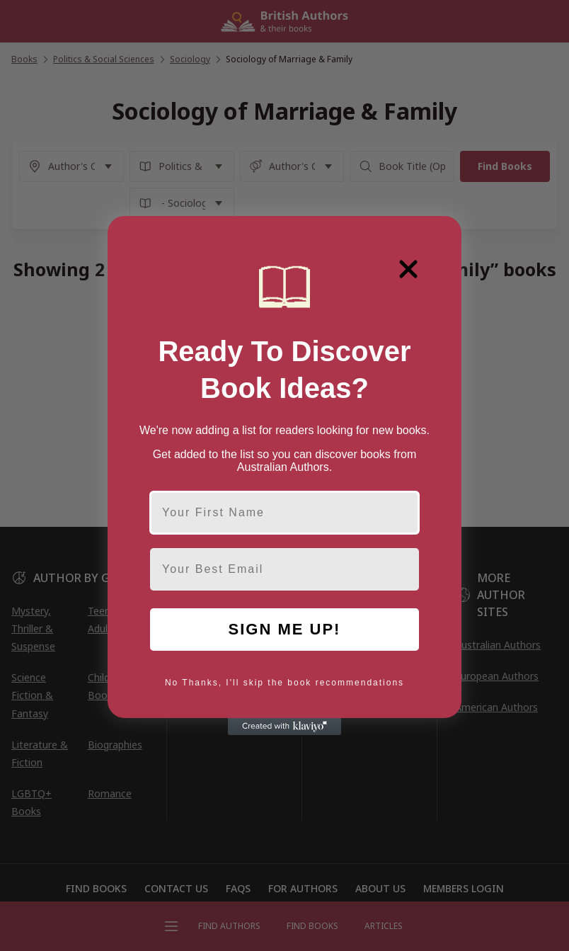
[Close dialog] (408, 269)
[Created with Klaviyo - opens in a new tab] (284, 726)
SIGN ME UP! (285, 629)
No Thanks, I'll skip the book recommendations (284, 683)
